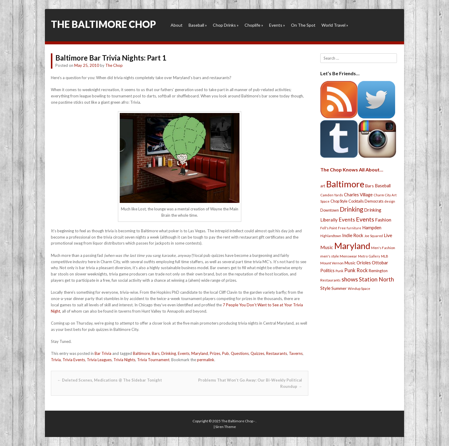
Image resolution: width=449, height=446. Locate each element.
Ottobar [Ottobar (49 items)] (380, 262)
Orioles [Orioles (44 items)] (364, 262)
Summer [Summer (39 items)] (339, 288)
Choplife (254, 25)
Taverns (296, 353)
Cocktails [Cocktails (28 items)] (356, 201)
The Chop (114, 65)
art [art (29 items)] (322, 185)
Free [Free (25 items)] (342, 228)
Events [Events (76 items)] (347, 219)
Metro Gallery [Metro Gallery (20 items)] (369, 256)
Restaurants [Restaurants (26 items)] (330, 280)
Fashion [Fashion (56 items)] (383, 219)
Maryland (199, 353)
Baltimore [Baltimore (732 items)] (345, 184)
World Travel (334, 25)
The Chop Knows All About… (351, 169)
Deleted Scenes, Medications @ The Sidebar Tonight (109, 380)
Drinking (168, 353)
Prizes (215, 353)
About (177, 25)
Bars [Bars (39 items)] (369, 185)
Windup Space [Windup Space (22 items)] (359, 288)
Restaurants (276, 353)
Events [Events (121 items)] (365, 219)
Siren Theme (225, 426)
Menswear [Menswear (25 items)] (348, 256)
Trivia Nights (124, 359)
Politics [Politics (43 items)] (327, 270)
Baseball (198, 25)
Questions (240, 353)
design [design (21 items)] (389, 201)
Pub (225, 353)
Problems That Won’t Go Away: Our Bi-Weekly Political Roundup (250, 383)
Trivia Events (74, 359)
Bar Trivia (103, 353)
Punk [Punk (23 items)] (339, 271)
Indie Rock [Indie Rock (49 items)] (352, 235)
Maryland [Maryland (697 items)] (352, 245)
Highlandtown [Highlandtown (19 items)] (330, 236)
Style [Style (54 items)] (325, 288)
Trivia (56, 359)
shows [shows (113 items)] (350, 279)
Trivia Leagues (99, 359)
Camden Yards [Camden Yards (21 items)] (331, 195)
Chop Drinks (226, 25)
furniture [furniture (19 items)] (354, 228)
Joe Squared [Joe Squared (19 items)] (373, 236)
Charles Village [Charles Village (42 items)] (358, 194)
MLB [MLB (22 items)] (384, 256)
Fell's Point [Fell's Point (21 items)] (328, 228)
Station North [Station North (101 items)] (376, 279)
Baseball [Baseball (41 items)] (383, 185)
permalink (205, 359)
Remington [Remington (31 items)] (378, 270)
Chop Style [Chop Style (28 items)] (339, 201)
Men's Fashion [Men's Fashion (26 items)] (383, 247)
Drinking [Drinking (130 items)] (351, 209)
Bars (156, 353)
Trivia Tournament (153, 359)
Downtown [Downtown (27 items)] (329, 210)
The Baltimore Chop (103, 24)
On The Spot (303, 25)
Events (277, 25)
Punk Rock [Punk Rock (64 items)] (356, 270)
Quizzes (257, 353)
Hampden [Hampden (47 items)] (371, 227)
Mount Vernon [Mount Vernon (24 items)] (332, 263)
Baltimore (141, 353)
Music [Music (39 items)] (350, 262)
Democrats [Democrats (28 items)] (374, 201)
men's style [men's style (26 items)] (329, 256)
